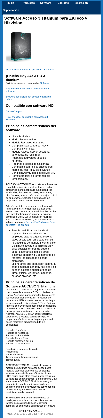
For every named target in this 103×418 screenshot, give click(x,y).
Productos (28, 2)
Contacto (63, 2)
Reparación (80, 2)
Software (45, 2)
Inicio (10, 2)
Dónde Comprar (14, 111)
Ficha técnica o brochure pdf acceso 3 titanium (30, 69)
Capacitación (11, 10)
